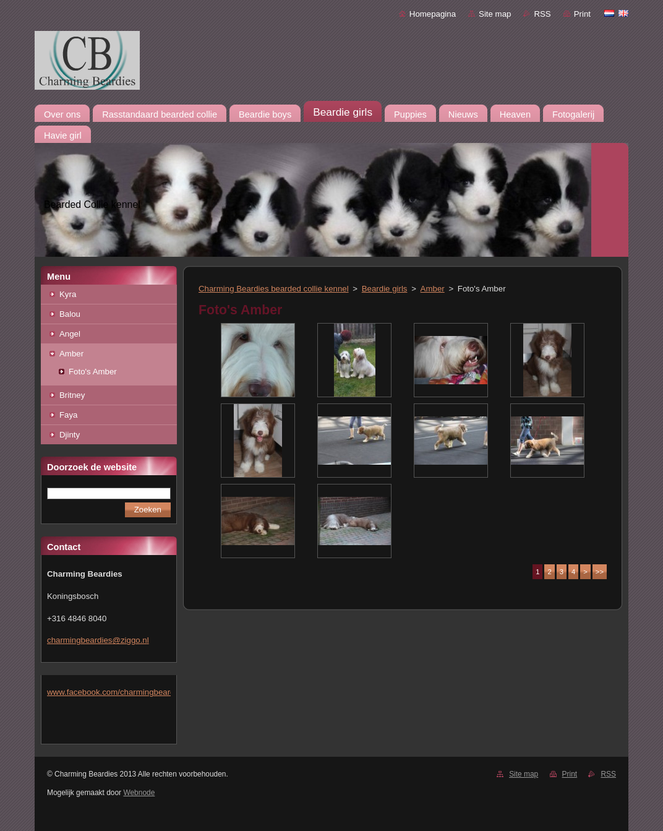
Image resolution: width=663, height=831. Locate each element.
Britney (72, 395)
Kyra (67, 294)
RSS (542, 14)
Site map (495, 14)
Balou (69, 314)
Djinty (69, 434)
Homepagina (432, 14)
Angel (69, 333)
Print (582, 14)
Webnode (139, 792)
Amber (71, 353)
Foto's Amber (93, 371)
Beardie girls (385, 288)
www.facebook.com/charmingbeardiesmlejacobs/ (136, 692)
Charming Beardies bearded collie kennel (274, 288)
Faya (68, 415)
